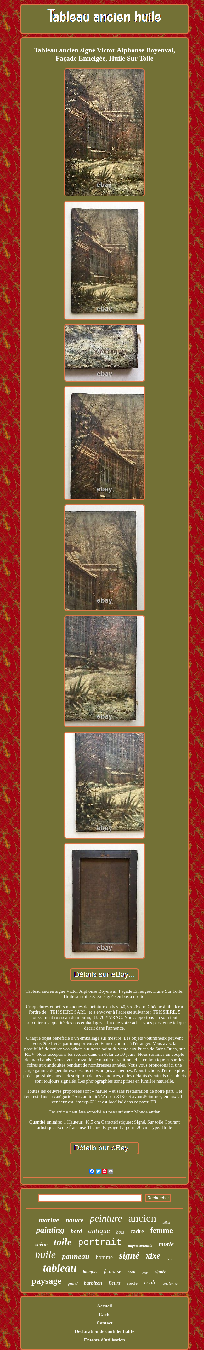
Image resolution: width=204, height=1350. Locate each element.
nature (74, 1220)
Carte (104, 1314)
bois (120, 1232)
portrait (100, 1242)
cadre (137, 1231)
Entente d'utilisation (104, 1339)
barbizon (93, 1283)
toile (63, 1242)
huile (45, 1254)
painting (50, 1230)
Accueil (104, 1305)
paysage (46, 1281)
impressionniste (140, 1245)
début (166, 1222)
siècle (132, 1283)
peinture (106, 1218)
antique (99, 1231)
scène (41, 1245)
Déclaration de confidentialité (104, 1331)
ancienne (170, 1283)
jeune (145, 1273)
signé (129, 1255)
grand (73, 1283)
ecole (150, 1282)
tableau (59, 1268)
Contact (105, 1322)
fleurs (115, 1283)
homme (104, 1257)
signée (160, 1272)
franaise (113, 1271)
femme (161, 1230)
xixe (153, 1255)
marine (49, 1220)
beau (131, 1272)
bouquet (90, 1272)
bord (76, 1231)
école (170, 1259)
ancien (142, 1218)
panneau (75, 1256)
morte (166, 1244)
